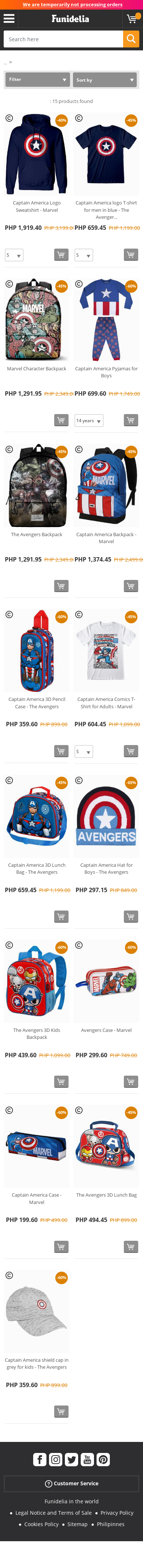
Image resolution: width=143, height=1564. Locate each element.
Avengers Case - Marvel (106, 1030)
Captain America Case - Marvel (37, 1198)
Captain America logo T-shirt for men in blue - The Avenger (106, 209)
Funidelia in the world (72, 1501)
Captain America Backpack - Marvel (106, 538)
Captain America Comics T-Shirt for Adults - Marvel (106, 703)
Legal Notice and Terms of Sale (53, 1512)
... (5, 62)
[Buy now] (61, 255)
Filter (15, 79)
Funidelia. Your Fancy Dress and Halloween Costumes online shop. (70, 19)
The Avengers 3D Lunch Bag (106, 1194)
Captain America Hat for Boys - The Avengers (106, 869)
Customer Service (71, 1484)
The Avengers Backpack (36, 534)
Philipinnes (111, 1524)
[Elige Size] (14, 255)
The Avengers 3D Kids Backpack (36, 1034)
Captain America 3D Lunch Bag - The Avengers (37, 869)
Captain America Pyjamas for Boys (106, 372)
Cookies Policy (41, 1524)
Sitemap (77, 1524)
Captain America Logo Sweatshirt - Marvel (37, 206)
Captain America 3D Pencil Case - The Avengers (36, 703)
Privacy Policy (117, 1512)
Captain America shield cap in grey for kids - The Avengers (37, 1364)
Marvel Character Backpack (36, 368)
